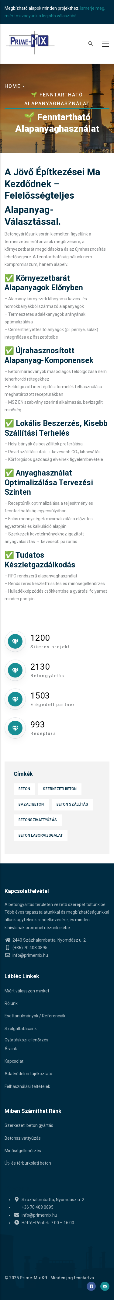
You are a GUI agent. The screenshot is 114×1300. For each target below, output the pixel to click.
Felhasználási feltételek (27, 1086)
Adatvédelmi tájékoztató (28, 1073)
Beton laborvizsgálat (41, 835)
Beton (24, 789)
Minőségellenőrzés (23, 1150)
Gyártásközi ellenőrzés (26, 1039)
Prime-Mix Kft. (34, 1277)
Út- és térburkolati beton (28, 1163)
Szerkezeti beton (60, 789)
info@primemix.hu (26, 955)
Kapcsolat (14, 1061)
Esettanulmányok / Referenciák (35, 1015)
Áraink (11, 1048)
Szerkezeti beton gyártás (29, 1125)
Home (13, 86)
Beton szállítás (72, 804)
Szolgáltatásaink (21, 1028)
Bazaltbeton (31, 804)
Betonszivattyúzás (38, 820)
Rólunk (11, 1003)
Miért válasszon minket (27, 990)
